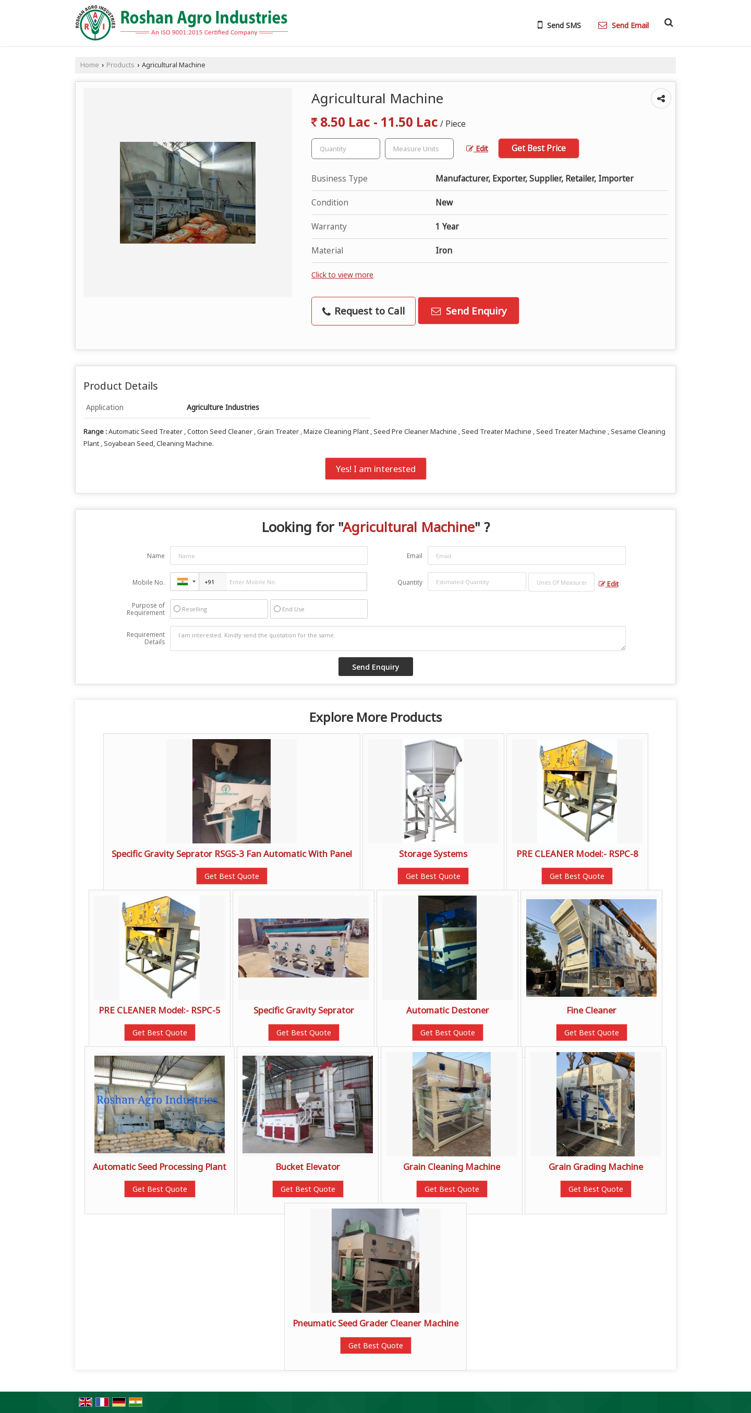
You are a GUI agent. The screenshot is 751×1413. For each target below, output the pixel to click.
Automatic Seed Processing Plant (159, 1167)
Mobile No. (148, 582)
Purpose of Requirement (146, 609)
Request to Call (363, 310)
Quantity (409, 582)
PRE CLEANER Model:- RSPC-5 (160, 1010)
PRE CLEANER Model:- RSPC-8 (577, 854)
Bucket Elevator (307, 1167)
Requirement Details (146, 638)
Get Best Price (539, 148)
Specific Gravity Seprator (303, 1010)
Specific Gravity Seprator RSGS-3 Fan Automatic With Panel (232, 854)
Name (156, 555)
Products (120, 65)
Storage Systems (433, 854)
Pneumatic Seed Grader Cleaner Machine (375, 1323)
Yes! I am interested (376, 469)
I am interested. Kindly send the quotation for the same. (398, 638)
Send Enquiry (468, 310)
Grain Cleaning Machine (451, 1167)
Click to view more (342, 275)
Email (414, 555)
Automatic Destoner (447, 1010)
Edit (477, 148)
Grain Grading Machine (596, 1167)
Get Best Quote (231, 876)
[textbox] (419, 148)
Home (89, 65)
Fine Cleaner (591, 1010)
